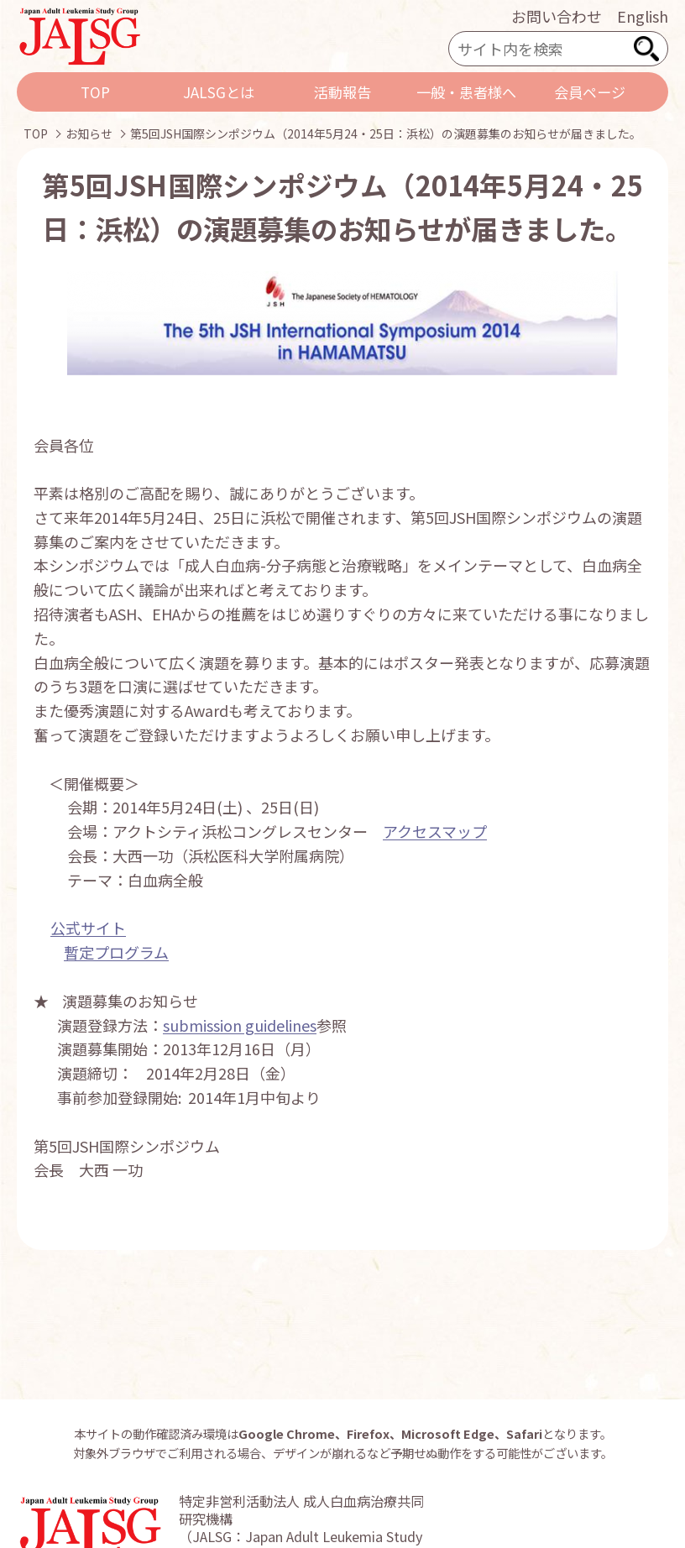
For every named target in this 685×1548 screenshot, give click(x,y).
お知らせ (88, 133)
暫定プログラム (116, 952)
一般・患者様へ (466, 91)
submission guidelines (239, 1025)
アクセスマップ (435, 831)
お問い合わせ (556, 16)
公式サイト (88, 928)
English (642, 16)
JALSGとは (218, 91)
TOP (95, 91)
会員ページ (589, 91)
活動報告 (342, 91)
